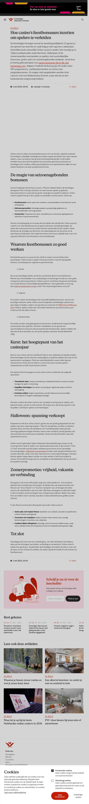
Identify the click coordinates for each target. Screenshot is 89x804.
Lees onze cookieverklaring (15, 792)
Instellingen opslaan (78, 796)
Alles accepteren (60, 796)
